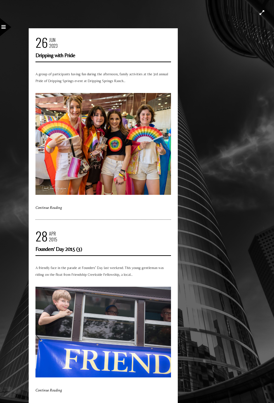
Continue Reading (48, 207)
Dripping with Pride (55, 55)
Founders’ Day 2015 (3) (58, 249)
